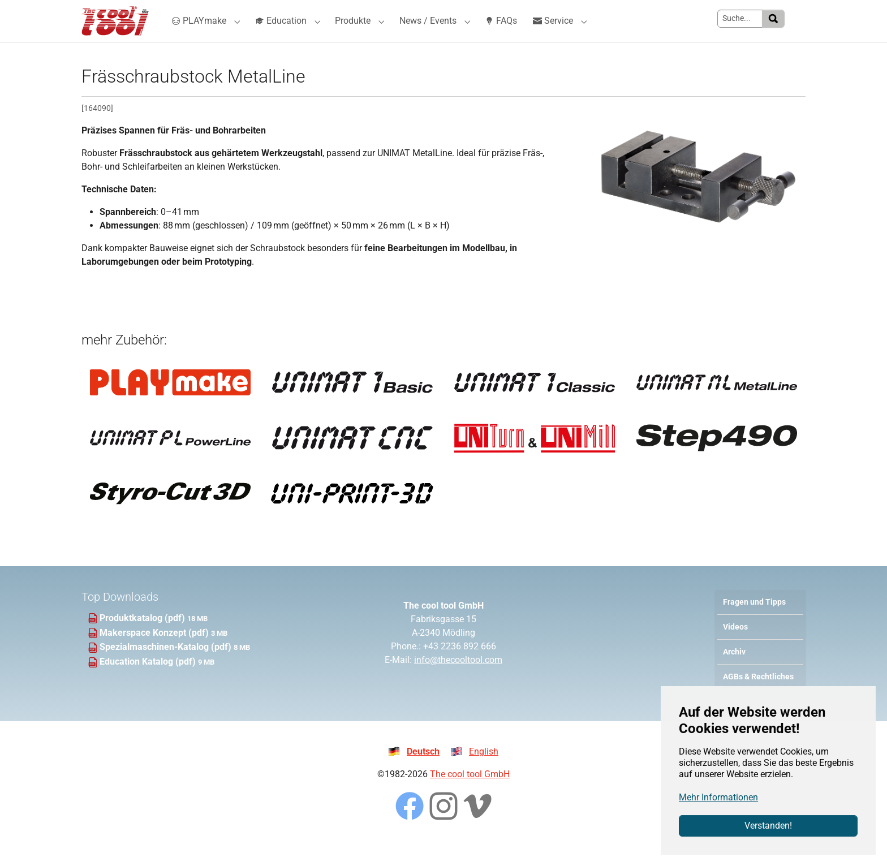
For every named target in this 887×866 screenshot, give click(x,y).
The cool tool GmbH (470, 794)
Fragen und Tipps (754, 622)
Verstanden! (768, 825)
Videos (735, 647)
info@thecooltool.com (458, 680)
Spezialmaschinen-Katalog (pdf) (167, 667)
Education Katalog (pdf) (149, 682)
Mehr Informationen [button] (718, 797)
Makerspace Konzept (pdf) (155, 652)
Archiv (734, 672)
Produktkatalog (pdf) (143, 638)
